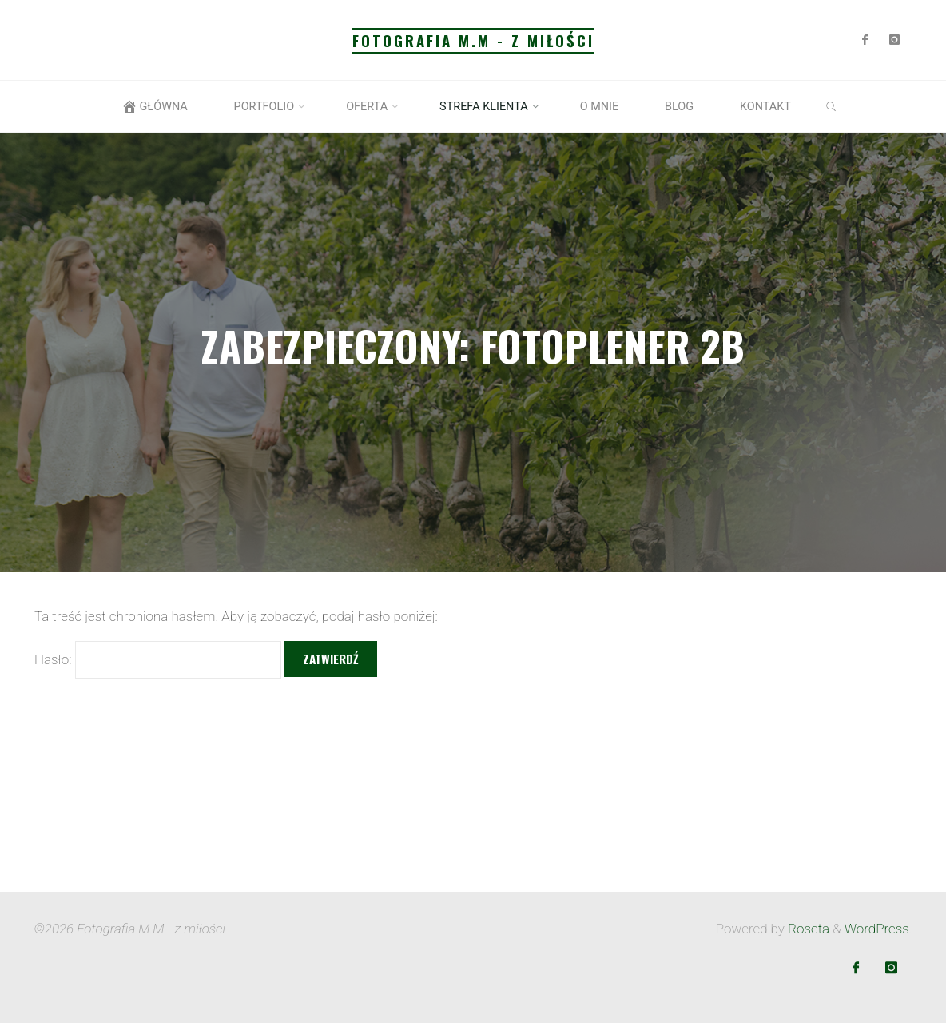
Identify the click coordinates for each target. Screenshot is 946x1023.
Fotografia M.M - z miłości (473, 40)
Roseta (807, 929)
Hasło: (157, 659)
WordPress (877, 929)
